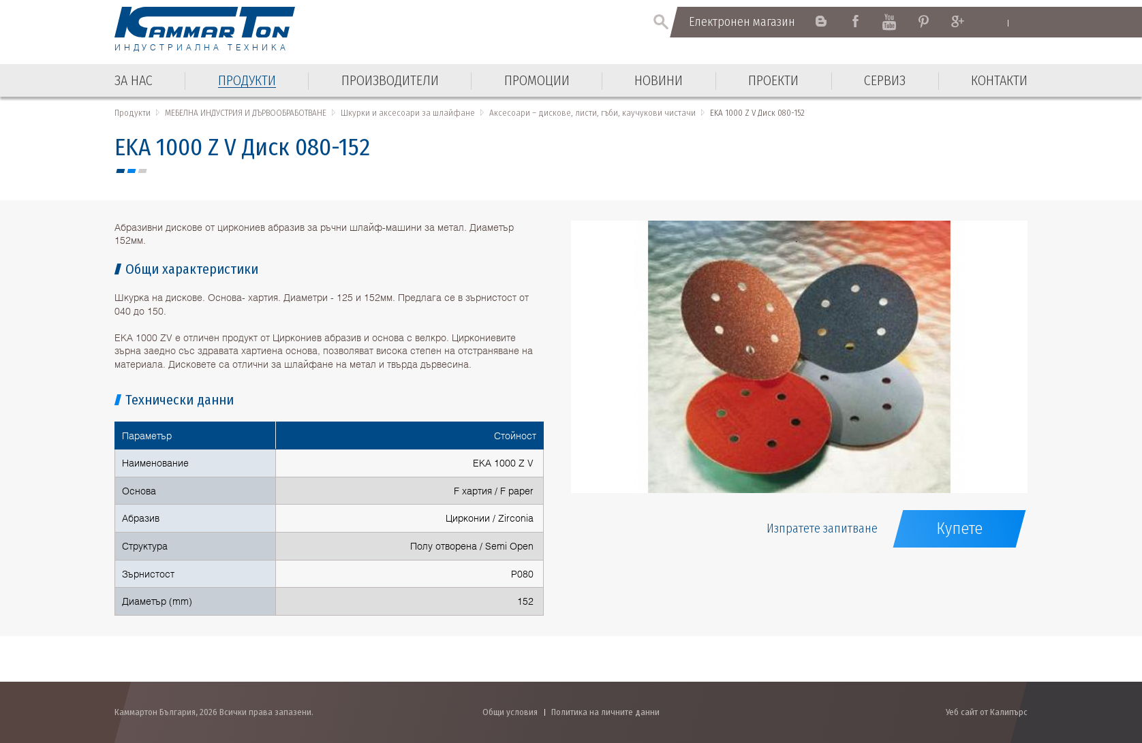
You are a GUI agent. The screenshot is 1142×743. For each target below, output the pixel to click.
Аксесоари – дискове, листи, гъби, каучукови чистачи (592, 113)
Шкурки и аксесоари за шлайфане (408, 113)
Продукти (132, 113)
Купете (959, 528)
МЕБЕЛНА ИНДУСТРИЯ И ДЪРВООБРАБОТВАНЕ (245, 113)
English (994, 22)
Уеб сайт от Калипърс (987, 712)
